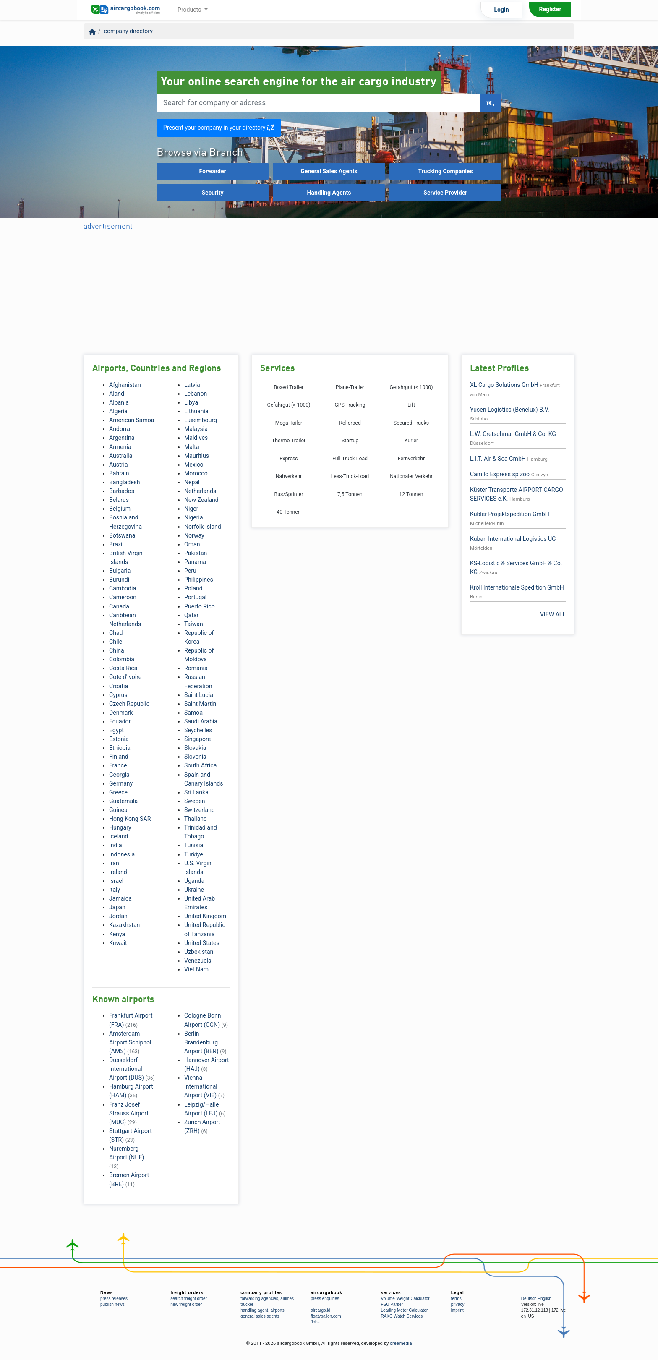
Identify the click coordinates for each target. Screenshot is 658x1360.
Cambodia (122, 588)
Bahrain (119, 473)
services (391, 1292)
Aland (116, 393)
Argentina (121, 437)
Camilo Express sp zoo (500, 474)
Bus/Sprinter (288, 494)
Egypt (116, 730)
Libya (191, 402)
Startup (350, 441)
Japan (117, 907)
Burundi (119, 579)
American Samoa (131, 420)
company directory (128, 31)
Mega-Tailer (288, 423)
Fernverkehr (411, 459)
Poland (193, 588)
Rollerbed (350, 423)
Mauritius (196, 455)
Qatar (191, 615)
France (118, 765)
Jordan (118, 916)
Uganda (194, 880)
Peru (190, 570)
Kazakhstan (124, 924)
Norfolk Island (202, 526)
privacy (458, 1304)
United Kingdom (205, 916)
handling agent (254, 1310)
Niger (191, 508)
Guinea (118, 810)
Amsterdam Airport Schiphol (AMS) (130, 1042)
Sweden (194, 801)
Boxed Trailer (288, 387)
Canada (119, 606)
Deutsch (529, 1298)
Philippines (198, 579)
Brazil (116, 544)
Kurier (411, 441)
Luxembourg (200, 420)
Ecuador (120, 721)
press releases (114, 1298)
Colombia (121, 659)
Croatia (118, 686)
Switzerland (199, 810)
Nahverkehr (289, 476)
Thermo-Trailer (289, 441)
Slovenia (195, 756)
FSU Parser (392, 1304)
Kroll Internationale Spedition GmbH (517, 587)
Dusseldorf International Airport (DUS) (132, 1069)
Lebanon (195, 393)
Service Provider (445, 192)
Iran (114, 863)
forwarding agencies (259, 1298)
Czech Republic (129, 703)
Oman (192, 544)
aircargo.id (320, 1310)
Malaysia (196, 428)
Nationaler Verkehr (411, 476)
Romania (196, 668)
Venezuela (198, 960)
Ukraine (194, 889)
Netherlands (200, 491)
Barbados (121, 491)
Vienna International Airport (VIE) (204, 1086)
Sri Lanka (196, 792)
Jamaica (120, 898)
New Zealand (201, 499)
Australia (120, 455)
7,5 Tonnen (350, 494)
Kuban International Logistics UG (513, 538)
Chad (116, 632)
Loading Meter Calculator (404, 1310)
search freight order (188, 1298)
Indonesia (122, 854)
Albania (119, 402)
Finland (118, 756)
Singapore (197, 739)
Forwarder (212, 171)
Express (288, 459)
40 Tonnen (288, 512)
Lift (411, 405)
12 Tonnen (411, 494)
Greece (118, 792)
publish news (112, 1304)
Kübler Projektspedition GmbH (509, 514)
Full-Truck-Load (350, 459)
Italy (114, 889)
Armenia (120, 447)
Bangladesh (124, 482)
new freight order (186, 1304)
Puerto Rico (199, 606)
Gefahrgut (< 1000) (411, 387)
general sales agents (259, 1316)
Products (190, 9)
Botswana (122, 535)
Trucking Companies (445, 171)
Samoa (193, 712)
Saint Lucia (198, 695)
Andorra (119, 428)
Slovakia (195, 747)
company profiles (261, 1292)
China (116, 650)
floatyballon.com (326, 1316)
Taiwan (193, 624)
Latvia (192, 384)
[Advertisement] (236, 293)
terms (456, 1298)
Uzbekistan (198, 951)
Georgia (119, 774)
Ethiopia (120, 747)
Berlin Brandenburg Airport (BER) (205, 1042)
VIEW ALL (553, 614)
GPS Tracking (349, 405)
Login (501, 9)
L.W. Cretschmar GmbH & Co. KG (513, 434)
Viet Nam (196, 969)
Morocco (196, 473)
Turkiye (193, 854)
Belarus (119, 499)
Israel (116, 880)
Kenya (117, 934)
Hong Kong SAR (130, 818)
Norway (194, 535)
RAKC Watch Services (402, 1316)
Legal (457, 1292)
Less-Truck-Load (350, 476)
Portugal (195, 597)
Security (212, 192)
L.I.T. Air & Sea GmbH (498, 458)
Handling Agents (329, 192)
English (544, 1298)
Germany (121, 783)
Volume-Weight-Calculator (405, 1298)
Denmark (121, 712)
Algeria (118, 411)
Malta (191, 447)
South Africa (200, 765)
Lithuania (196, 411)
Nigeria (193, 517)
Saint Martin (200, 703)
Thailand (195, 818)
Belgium (120, 508)
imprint (457, 1310)
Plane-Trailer (350, 387)
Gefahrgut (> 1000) (288, 405)
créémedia (401, 1343)
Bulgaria (120, 570)
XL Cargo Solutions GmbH (504, 384)
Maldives (196, 437)
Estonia (119, 739)
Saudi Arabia (200, 721)
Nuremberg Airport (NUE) (126, 1157)
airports (277, 1310)
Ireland (118, 872)
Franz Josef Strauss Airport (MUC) (129, 1113)
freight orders (187, 1292)
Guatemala (123, 801)
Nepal (192, 482)
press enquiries (325, 1298)
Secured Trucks (411, 423)
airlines (287, 1298)
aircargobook (326, 1292)
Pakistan (195, 553)
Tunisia (193, 845)
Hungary (120, 827)
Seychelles (198, 730)
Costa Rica (123, 668)
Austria (118, 464)
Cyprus (118, 695)
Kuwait (118, 943)
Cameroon (122, 597)
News (106, 1292)
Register (550, 9)
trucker (246, 1304)
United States (201, 943)
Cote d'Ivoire (125, 676)
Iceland (118, 836)
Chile (115, 641)
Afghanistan (125, 384)
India (115, 845)
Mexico (194, 464)
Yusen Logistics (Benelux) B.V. (509, 409)
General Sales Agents (329, 171)
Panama (195, 562)
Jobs (315, 1322)
